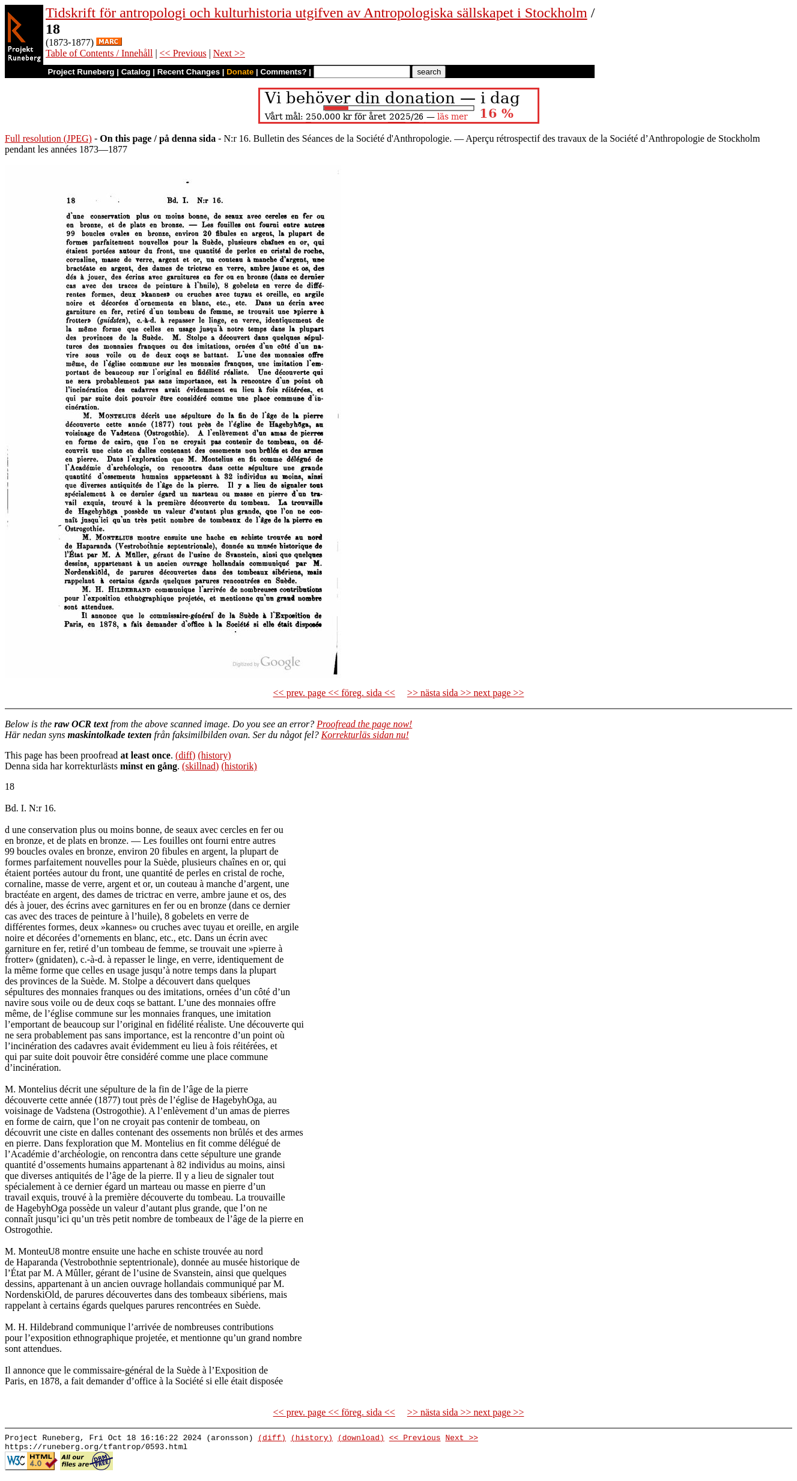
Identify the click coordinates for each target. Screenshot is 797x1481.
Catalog (136, 71)
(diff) (185, 755)
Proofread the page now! (364, 724)
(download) (361, 1439)
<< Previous (183, 53)
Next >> (229, 53)
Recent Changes (188, 71)
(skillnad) (200, 766)
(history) (214, 755)
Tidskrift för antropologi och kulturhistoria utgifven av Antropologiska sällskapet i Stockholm (316, 12)
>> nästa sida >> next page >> (465, 693)
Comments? (284, 71)
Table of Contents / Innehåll (99, 53)
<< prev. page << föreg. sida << (334, 693)
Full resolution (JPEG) (48, 138)
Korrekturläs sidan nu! (365, 735)
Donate (239, 71)
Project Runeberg (80, 71)
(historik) (239, 766)
